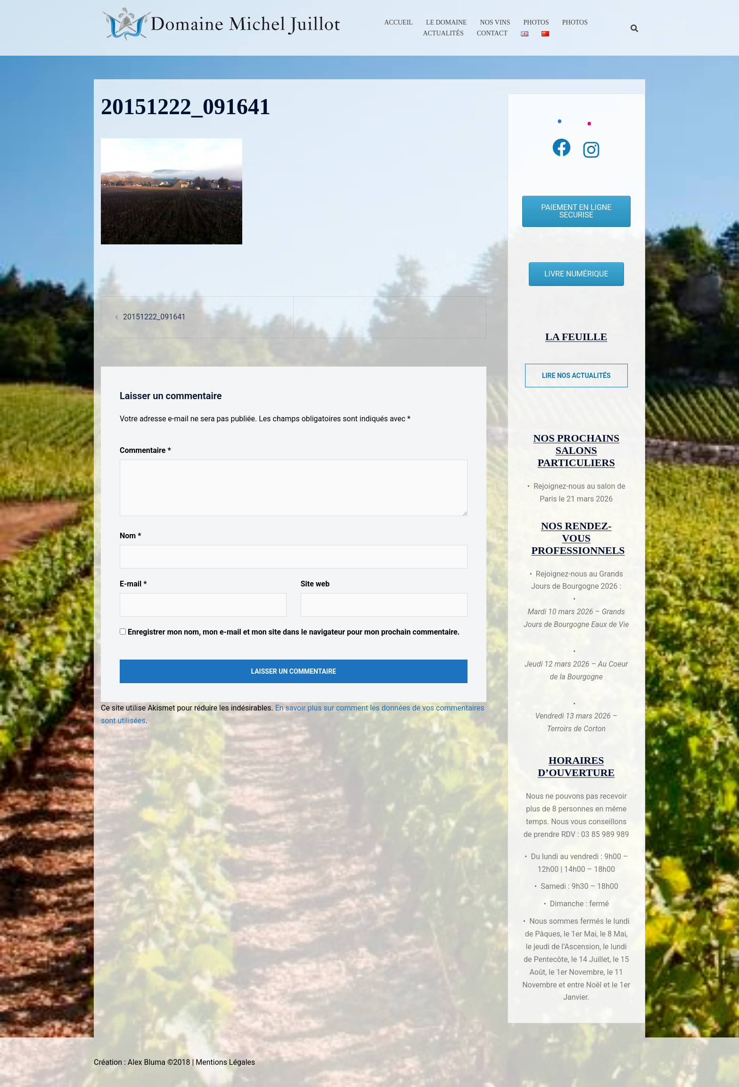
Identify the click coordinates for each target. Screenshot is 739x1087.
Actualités (443, 33)
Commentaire (145, 450)
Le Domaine (446, 22)
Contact (492, 33)
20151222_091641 (154, 316)
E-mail (133, 583)
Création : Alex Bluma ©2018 (142, 1062)
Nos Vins (495, 22)
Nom (130, 535)
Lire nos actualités (576, 375)
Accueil (398, 22)
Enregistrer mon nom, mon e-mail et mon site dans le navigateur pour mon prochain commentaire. (294, 631)
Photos (536, 22)
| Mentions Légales (223, 1062)
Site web (315, 583)
